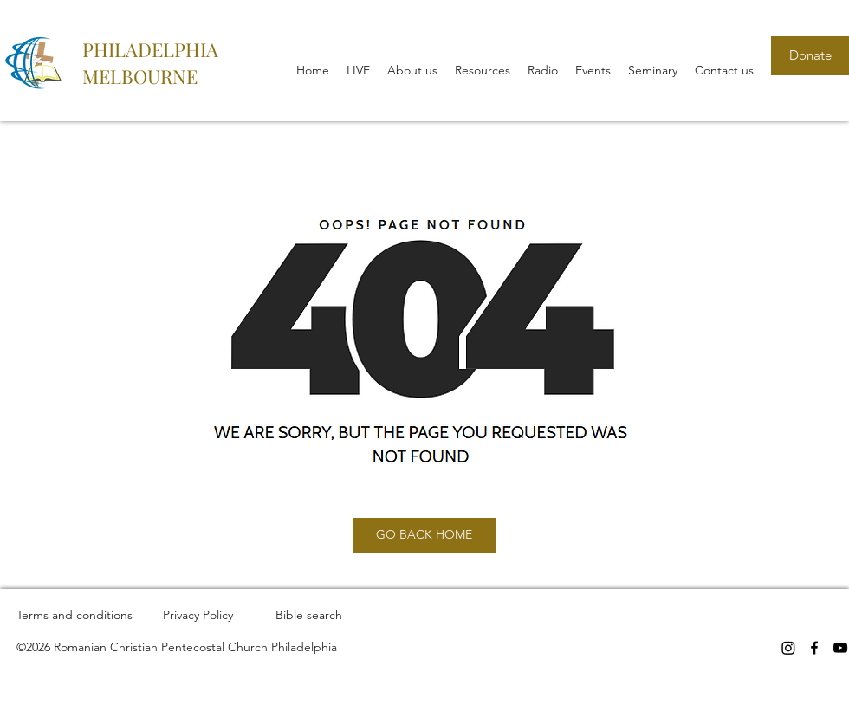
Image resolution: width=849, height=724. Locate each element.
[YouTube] (840, 647)
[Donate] (810, 55)
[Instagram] (788, 647)
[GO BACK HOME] (424, 535)
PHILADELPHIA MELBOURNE (150, 62)
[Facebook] (814, 647)
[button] (412, 70)
